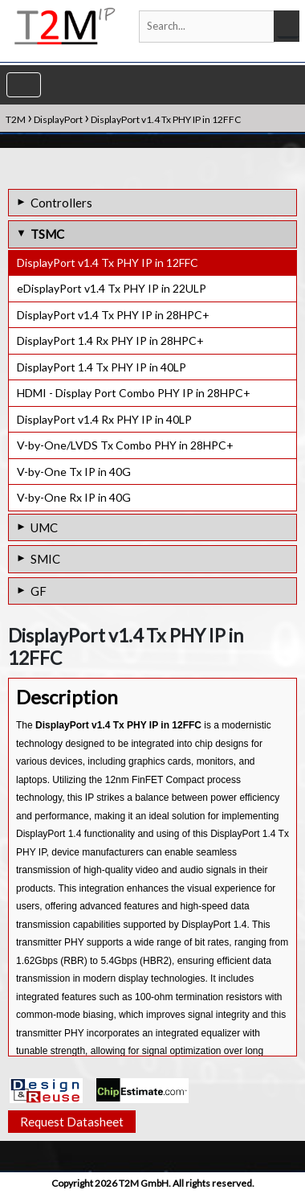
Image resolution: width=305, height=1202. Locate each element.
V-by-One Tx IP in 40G (74, 471)
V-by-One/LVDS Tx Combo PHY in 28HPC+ (125, 445)
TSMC (47, 234)
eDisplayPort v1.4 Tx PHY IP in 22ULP (111, 288)
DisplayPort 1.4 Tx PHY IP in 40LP (101, 367)
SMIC (45, 559)
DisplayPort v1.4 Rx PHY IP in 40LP (104, 419)
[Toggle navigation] (23, 84)
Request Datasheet (72, 1129)
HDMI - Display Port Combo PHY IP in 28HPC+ (133, 393)
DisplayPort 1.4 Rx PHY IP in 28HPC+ (110, 340)
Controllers (61, 202)
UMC (44, 527)
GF (39, 591)
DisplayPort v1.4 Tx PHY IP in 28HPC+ (113, 315)
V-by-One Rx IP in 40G (74, 497)
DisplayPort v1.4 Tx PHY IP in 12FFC (107, 262)
